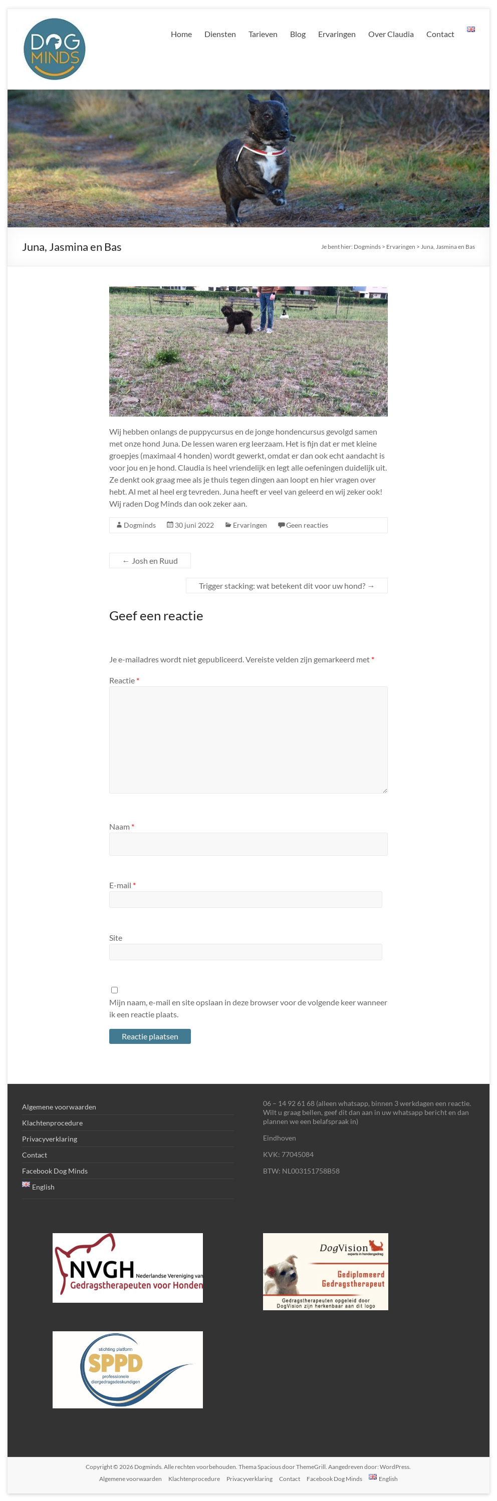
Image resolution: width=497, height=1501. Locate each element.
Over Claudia (391, 34)
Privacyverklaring (49, 1139)
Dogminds (140, 525)
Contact (440, 34)
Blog (298, 34)
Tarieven (263, 34)
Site (115, 937)
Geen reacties (307, 525)
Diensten (220, 34)
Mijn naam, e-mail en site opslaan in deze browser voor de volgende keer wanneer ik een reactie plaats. (248, 1008)
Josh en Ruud (150, 560)
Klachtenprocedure (52, 1122)
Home (181, 34)
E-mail (122, 885)
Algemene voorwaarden (59, 1106)
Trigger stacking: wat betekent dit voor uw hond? (287, 585)
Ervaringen (337, 34)
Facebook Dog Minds (55, 1171)
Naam (121, 826)
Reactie (124, 680)
